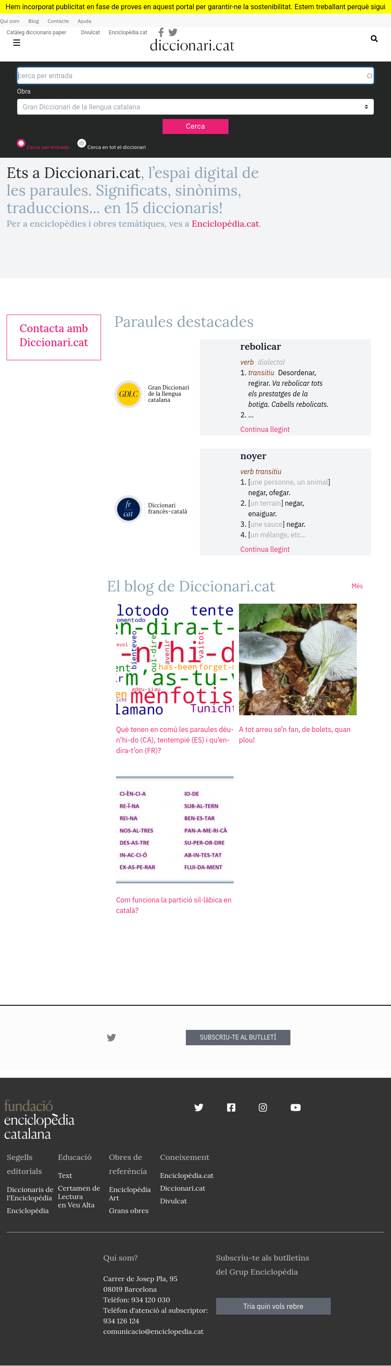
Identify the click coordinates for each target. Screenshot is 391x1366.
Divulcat (90, 32)
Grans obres (128, 1210)
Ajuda (84, 21)
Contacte (58, 21)
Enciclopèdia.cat (128, 32)
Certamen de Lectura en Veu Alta (79, 1196)
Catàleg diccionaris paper (36, 32)
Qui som (9, 21)
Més (357, 586)
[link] (54, 336)
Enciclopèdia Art (130, 1193)
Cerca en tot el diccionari (116, 147)
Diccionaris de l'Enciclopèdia (30, 1193)
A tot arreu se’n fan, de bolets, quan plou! (295, 734)
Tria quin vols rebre (273, 1306)
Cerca (195, 126)
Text (65, 1175)
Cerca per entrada (48, 147)
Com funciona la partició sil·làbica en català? (174, 905)
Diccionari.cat (182, 1188)
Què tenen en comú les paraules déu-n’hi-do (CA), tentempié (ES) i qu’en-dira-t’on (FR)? (175, 740)
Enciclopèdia (28, 1210)
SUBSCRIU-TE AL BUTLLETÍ (238, 1037)
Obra (24, 91)
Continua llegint (265, 429)
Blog (33, 21)
